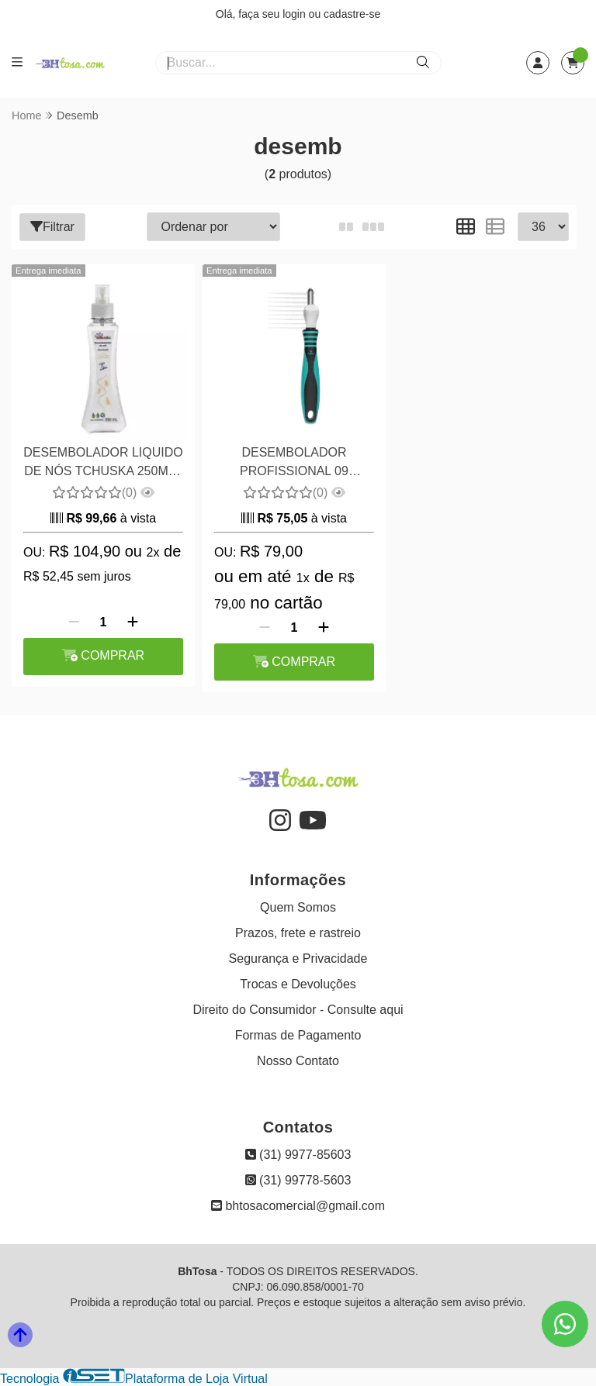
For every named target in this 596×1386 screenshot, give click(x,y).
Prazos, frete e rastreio (298, 933)
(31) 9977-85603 (298, 1154)
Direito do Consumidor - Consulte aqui (297, 1009)
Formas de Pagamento (298, 1035)
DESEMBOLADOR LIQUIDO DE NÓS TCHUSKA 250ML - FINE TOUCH (102, 464)
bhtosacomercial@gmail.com (298, 1205)
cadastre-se (352, 14)
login (295, 14)
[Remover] (74, 622)
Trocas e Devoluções (298, 984)
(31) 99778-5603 (298, 1180)
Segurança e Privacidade (298, 958)
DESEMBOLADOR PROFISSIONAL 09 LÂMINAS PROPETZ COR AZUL (294, 464)
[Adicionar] (133, 622)
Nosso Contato (298, 1060)
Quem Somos (298, 907)
